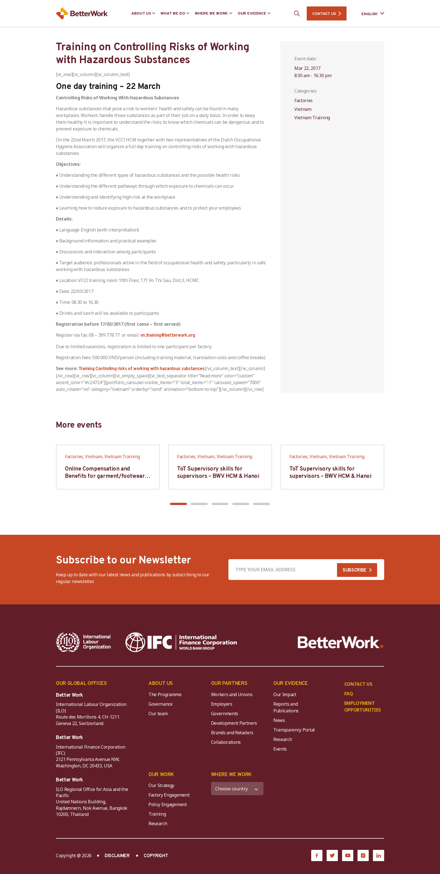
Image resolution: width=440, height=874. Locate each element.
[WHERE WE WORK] (237, 788)
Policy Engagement (168, 804)
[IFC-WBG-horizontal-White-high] (181, 642)
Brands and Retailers (232, 733)
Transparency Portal (294, 730)
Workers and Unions (232, 694)
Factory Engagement (168, 795)
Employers (221, 704)
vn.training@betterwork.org (167, 335)
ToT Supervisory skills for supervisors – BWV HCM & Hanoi (218, 472)
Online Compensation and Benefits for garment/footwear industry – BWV (105, 476)
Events (280, 749)
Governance (160, 704)
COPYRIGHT (156, 856)
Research (282, 739)
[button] (178, 504)
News (279, 720)
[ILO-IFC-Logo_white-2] (83, 642)
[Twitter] (332, 855)
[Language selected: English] (369, 13)
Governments (224, 713)
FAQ (348, 694)
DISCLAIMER (117, 856)
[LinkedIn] (378, 855)
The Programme (165, 694)
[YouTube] (347, 855)
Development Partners (234, 723)
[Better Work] (340, 642)
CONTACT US (324, 14)
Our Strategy (161, 785)
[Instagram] (363, 855)
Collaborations (226, 742)
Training (157, 814)
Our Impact (284, 694)
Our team (158, 713)
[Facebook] (316, 855)
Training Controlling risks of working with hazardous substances (142, 369)
